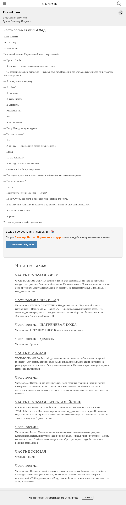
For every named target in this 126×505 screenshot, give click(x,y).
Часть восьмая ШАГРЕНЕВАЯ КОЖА (46, 324)
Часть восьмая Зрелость (34, 339)
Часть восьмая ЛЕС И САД (37, 300)
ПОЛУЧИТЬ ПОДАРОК (21, 244)
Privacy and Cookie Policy (65, 497)
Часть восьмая (27, 377)
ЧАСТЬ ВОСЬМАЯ (30, 353)
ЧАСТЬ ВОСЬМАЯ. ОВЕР (36, 275)
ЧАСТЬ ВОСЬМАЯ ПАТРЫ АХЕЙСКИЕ (48, 402)
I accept (87, 497)
